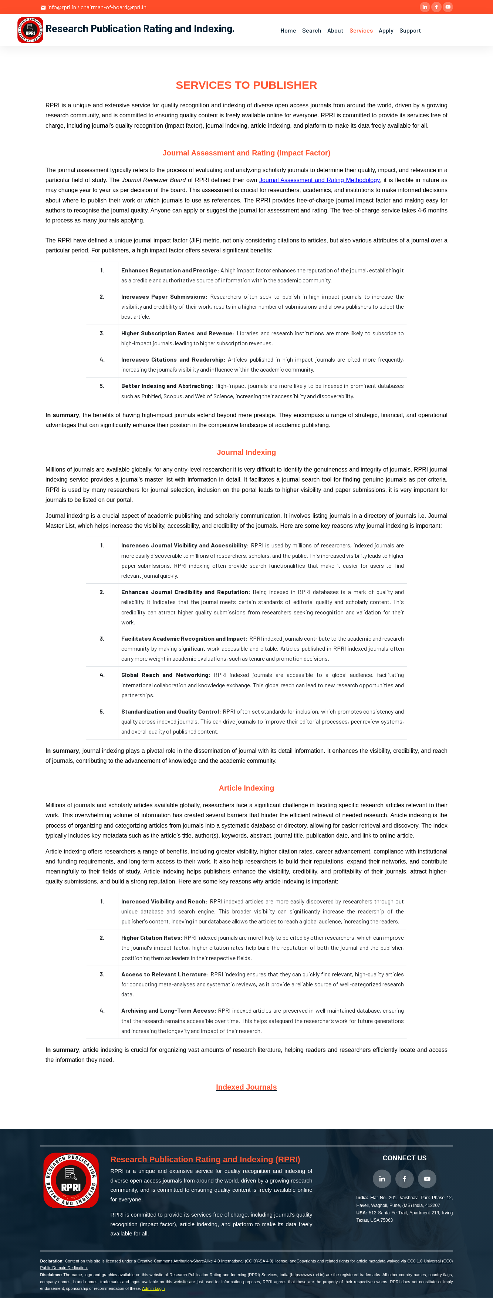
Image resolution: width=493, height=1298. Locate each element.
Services (361, 30)
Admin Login (153, 1288)
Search (311, 30)
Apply (386, 30)
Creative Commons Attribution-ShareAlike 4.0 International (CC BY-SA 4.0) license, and (217, 1261)
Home (288, 30)
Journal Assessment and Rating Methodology (319, 180)
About (335, 30)
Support (410, 30)
